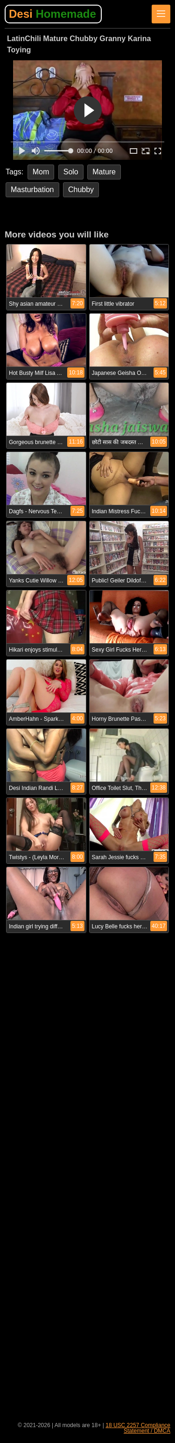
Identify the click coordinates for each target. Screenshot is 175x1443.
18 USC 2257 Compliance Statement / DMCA (137, 1428)
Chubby (81, 190)
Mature (104, 172)
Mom (41, 172)
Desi (52, 13)
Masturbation (32, 190)
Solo (70, 172)
